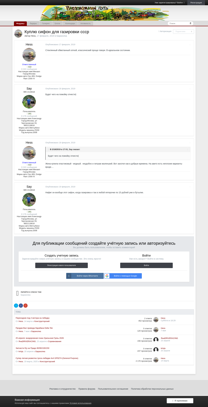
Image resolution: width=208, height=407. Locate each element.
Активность (85, 23)
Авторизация (165, 31)
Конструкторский (42, 321)
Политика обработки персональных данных (152, 389)
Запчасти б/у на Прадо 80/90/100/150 (32, 348)
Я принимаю (179, 401)
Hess (33, 36)
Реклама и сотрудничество (63, 389)
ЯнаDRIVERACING (27, 341)
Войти (146, 265)
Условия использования (80, 403)
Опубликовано (59, 44)
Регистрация (196, 3)
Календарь (70, 23)
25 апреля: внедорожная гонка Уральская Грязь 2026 (40, 338)
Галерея (46, 23)
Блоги (57, 23)
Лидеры (33, 23)
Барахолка (62, 36)
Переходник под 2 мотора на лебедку (32, 318)
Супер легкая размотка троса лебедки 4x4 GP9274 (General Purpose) (47, 358)
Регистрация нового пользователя (61, 265)
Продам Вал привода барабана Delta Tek (34, 328)
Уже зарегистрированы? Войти (170, 3)
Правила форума (86, 389)
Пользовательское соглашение (113, 389)
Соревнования (54, 341)
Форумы (20, 23)
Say (29, 88)
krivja (21, 351)
